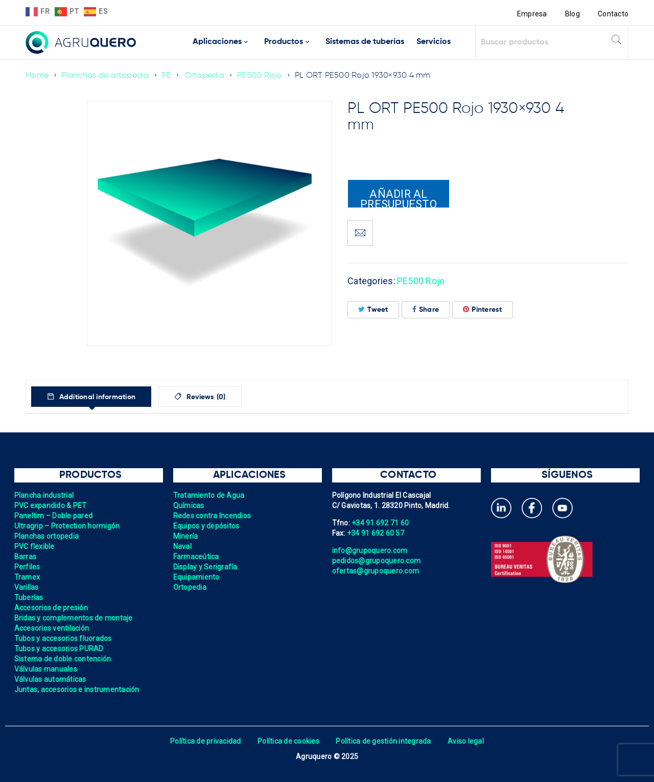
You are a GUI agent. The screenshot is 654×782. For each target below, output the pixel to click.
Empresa (532, 14)
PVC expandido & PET (50, 505)
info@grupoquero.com (370, 550)
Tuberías (28, 597)
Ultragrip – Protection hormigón (67, 526)
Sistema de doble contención (62, 659)
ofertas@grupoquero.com (375, 571)
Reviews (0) (205, 397)
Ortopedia (204, 76)
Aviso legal (466, 741)
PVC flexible (34, 546)
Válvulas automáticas (50, 679)
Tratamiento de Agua (209, 495)
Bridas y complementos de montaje (73, 618)
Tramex (27, 577)
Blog (572, 14)
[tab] (91, 396)
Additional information (96, 397)
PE (167, 76)
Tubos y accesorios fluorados (63, 638)
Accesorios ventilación (51, 628)
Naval (182, 546)
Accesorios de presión (51, 608)
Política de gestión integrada (383, 741)
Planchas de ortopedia (105, 76)
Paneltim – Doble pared (53, 516)
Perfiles (27, 567)
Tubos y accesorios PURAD (59, 649)
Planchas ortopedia (46, 536)
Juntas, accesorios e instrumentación (76, 689)
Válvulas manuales (45, 669)
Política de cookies (288, 741)
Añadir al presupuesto (398, 198)
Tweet (373, 309)
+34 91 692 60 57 (375, 533)
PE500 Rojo (259, 76)
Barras (25, 557)
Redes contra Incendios (212, 516)
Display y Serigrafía (205, 567)
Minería (185, 536)
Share (425, 309)
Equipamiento (196, 577)
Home (37, 76)
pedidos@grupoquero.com (376, 561)
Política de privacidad (205, 741)
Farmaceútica (196, 557)
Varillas (26, 587)
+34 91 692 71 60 (380, 523)
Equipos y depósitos (206, 526)
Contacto (613, 14)
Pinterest (482, 309)
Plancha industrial (44, 495)
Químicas (188, 505)
